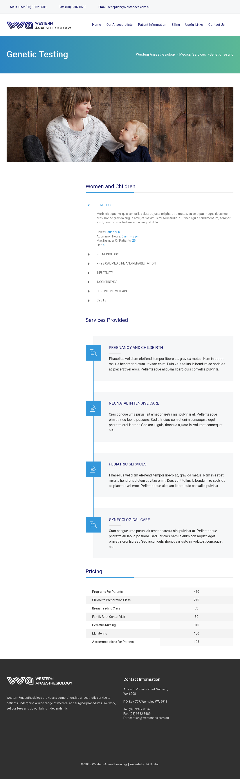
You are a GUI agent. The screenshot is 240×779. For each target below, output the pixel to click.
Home (96, 25)
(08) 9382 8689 (75, 7)
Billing (176, 25)
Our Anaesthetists (119, 25)
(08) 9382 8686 (36, 7)
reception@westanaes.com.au (129, 7)
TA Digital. (152, 764)
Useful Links (194, 25)
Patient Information (152, 25)
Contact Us (216, 25)
